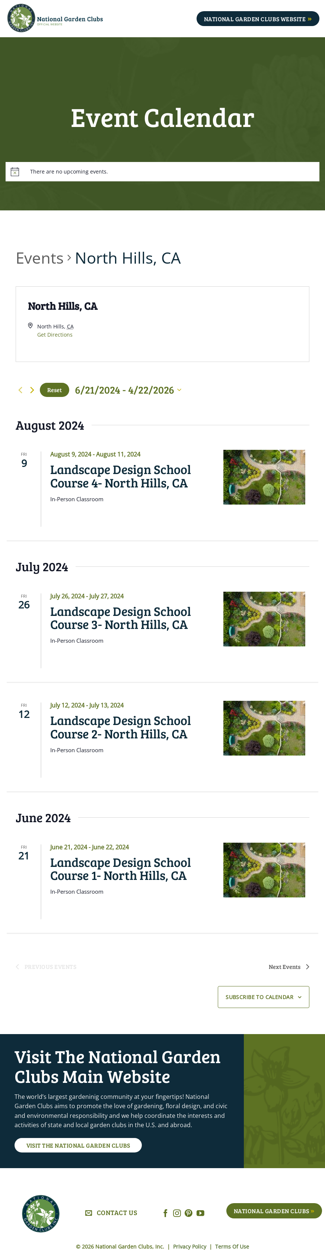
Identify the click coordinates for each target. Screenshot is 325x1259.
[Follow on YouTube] (200, 1213)
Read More (76, 517)
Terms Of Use (232, 1246)
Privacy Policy (190, 1246)
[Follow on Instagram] (177, 1213)
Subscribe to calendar (259, 997)
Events (40, 257)
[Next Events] (32, 390)
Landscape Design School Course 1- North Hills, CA (120, 868)
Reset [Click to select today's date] (54, 390)
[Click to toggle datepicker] (128, 390)
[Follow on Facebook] (165, 1213)
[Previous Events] (20, 389)
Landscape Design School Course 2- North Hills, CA (120, 726)
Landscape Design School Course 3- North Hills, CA (120, 617)
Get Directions (55, 334)
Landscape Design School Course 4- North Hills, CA (120, 475)
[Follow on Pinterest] (188, 1213)
